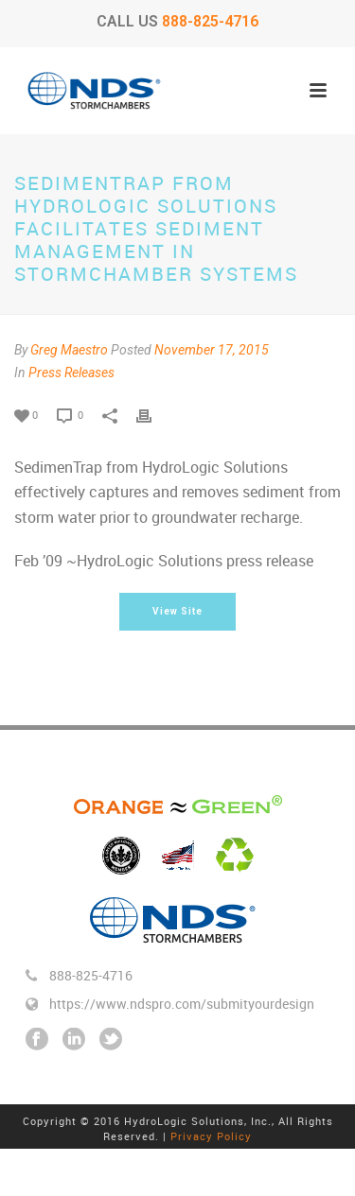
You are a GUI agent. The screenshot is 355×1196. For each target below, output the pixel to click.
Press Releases (71, 372)
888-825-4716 (210, 21)
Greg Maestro (69, 349)
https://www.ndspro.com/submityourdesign (181, 1004)
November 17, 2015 (211, 349)
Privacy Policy (211, 1136)
